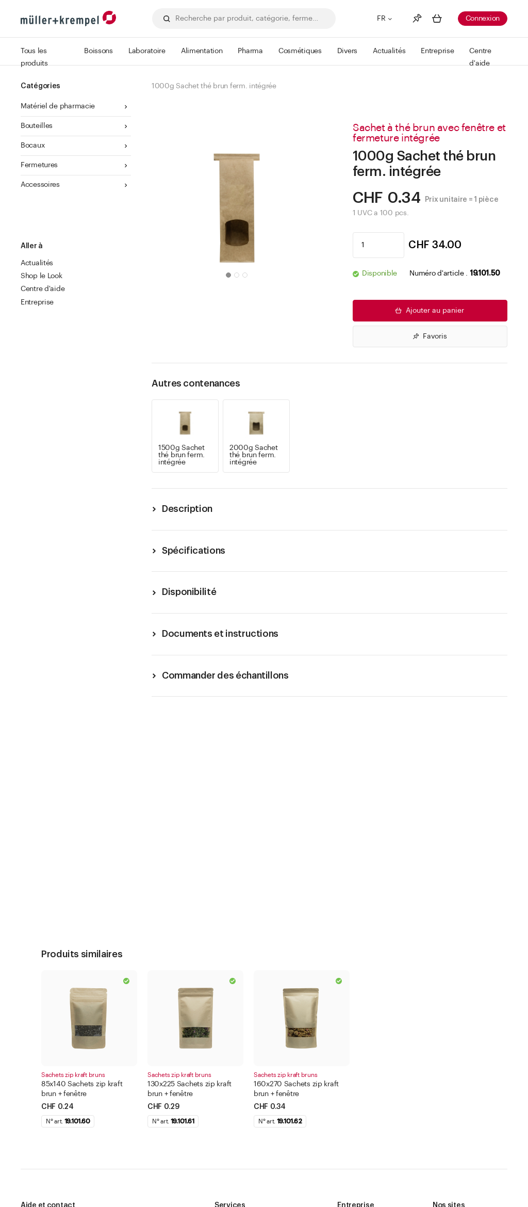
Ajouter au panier (428, 310)
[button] (228, 275)
